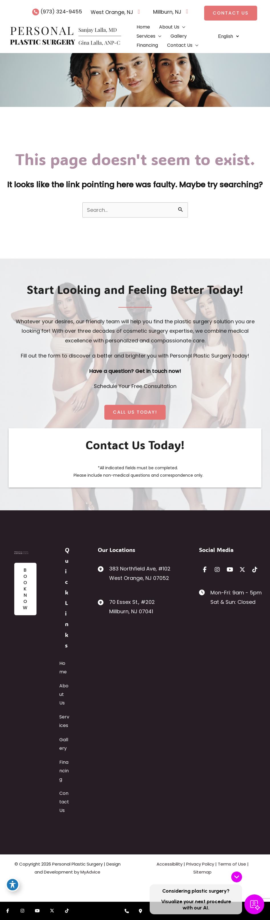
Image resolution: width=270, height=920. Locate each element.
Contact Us (64, 801)
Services (64, 721)
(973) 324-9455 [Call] (61, 11)
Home (63, 667)
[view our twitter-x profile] (242, 569)
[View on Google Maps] (139, 13)
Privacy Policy (200, 864)
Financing (64, 770)
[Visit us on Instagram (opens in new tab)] (22, 911)
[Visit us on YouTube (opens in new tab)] (37, 911)
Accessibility (169, 864)
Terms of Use (232, 864)
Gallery (63, 744)
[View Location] (112, 13)
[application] (182, 27)
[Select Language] (228, 36)
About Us (63, 694)
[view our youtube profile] (230, 569)
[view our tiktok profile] (255, 569)
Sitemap (202, 872)
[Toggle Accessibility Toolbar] (12, 884)
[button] (230, 13)
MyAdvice (90, 872)
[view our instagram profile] (217, 569)
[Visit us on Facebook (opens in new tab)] (7, 911)
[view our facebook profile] (204, 569)
